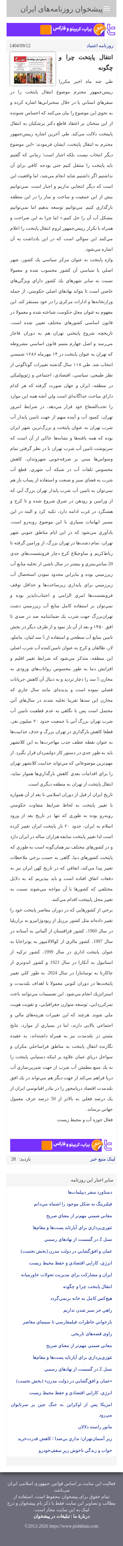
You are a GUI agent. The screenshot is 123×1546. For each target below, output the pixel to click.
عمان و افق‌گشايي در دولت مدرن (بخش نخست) (66, 1251)
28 (13, 1159)
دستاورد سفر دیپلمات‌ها (90, 1192)
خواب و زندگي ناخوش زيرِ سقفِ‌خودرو (76, 1450)
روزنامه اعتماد (100, 45)
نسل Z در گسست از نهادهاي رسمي (78, 1239)
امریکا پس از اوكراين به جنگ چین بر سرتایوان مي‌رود (61, 1410)
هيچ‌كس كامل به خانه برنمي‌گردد (81, 1298)
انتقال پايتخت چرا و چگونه (87, 1286)
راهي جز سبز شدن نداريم (87, 1310)
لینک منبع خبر (102, 1159)
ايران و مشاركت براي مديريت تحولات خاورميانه (66, 1274)
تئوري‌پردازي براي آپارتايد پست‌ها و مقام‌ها (73, 1227)
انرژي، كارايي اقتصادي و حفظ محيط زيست (70, 1263)
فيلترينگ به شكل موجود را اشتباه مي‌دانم (73, 1204)
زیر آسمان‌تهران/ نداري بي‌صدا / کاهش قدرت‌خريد (65, 1438)
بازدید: (25, 1159)
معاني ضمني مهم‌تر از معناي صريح (79, 1215)
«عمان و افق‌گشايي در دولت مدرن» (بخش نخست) (64, 1381)
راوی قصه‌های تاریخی (91, 1333)
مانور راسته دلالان (95, 1426)
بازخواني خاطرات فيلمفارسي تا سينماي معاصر (68, 1322)
